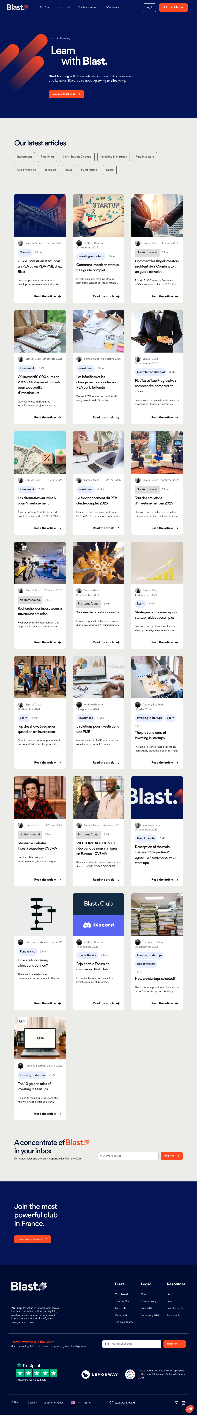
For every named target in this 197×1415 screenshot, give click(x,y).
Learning (65, 38)
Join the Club (122, 1301)
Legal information (54, 1403)
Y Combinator (113, 7)
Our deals (120, 1308)
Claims (145, 1294)
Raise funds (121, 1315)
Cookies (32, 1403)
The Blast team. (124, 1322)
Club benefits (122, 1294)
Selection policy (176, 1308)
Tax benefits (173, 1315)
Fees (169, 1301)
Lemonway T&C (150, 1315)
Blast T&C (146, 1308)
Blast (51, 38)
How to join (64, 7)
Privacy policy (148, 1301)
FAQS (170, 1294)
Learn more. (27, 1322)
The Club (45, 7)
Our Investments (88, 7)
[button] (83, 1403)
